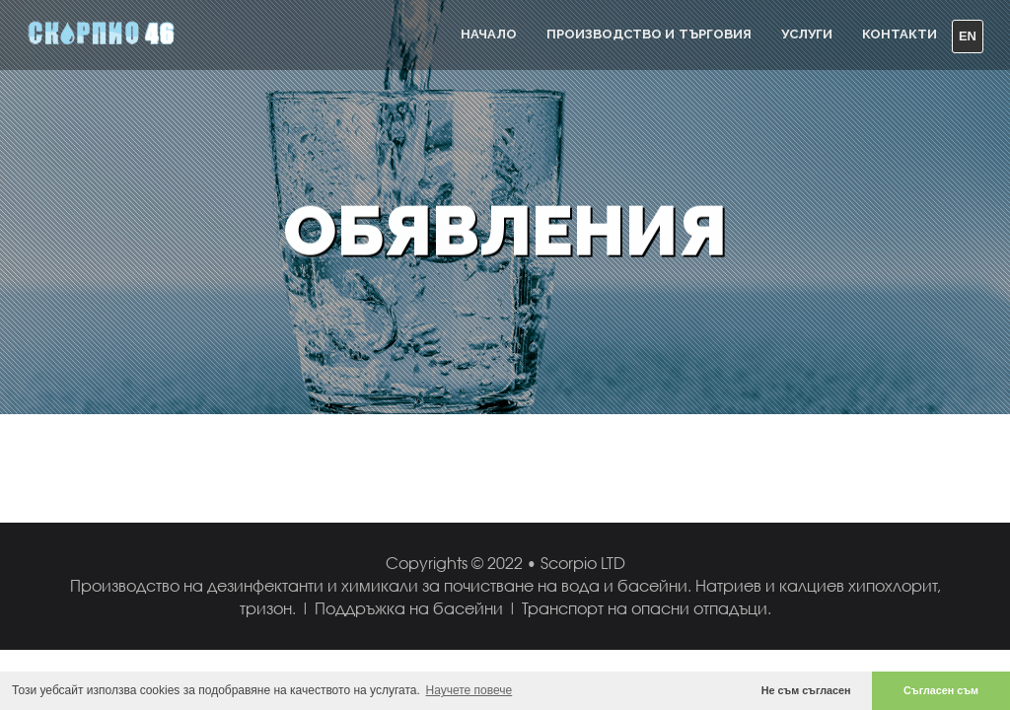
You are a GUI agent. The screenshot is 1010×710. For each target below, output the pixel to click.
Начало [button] (489, 34)
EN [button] (967, 36)
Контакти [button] (899, 34)
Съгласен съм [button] (940, 690)
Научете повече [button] (469, 690)
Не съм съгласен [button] (806, 690)
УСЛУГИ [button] (806, 34)
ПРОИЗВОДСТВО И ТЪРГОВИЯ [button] (649, 34)
